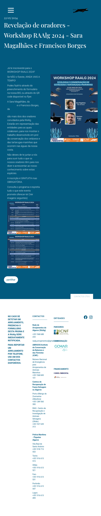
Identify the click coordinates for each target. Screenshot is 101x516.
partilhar (11, 279)
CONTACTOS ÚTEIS (82, 296)
